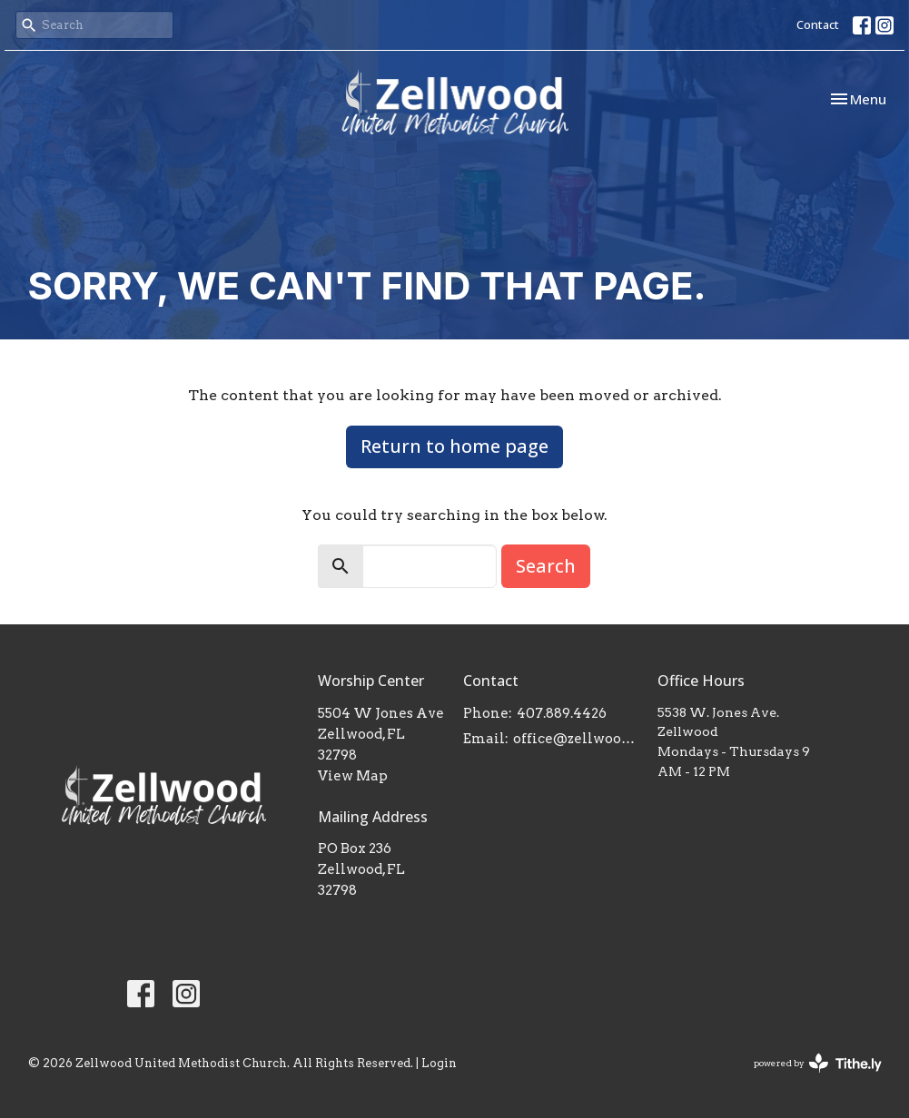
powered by (818, 1063)
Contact (817, 24)
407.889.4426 (562, 713)
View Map (353, 776)
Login (439, 1063)
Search (546, 566)
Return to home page (454, 446)
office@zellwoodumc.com (575, 739)
